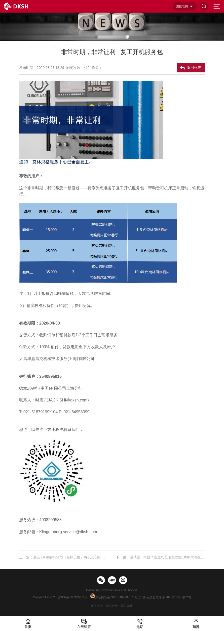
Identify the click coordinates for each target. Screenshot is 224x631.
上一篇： (63, 560)
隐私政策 (112, 606)
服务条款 (97, 606)
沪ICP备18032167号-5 (73, 597)
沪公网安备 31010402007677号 (116, 597)
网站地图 (127, 606)
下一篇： (160, 560)
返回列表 (194, 68)
